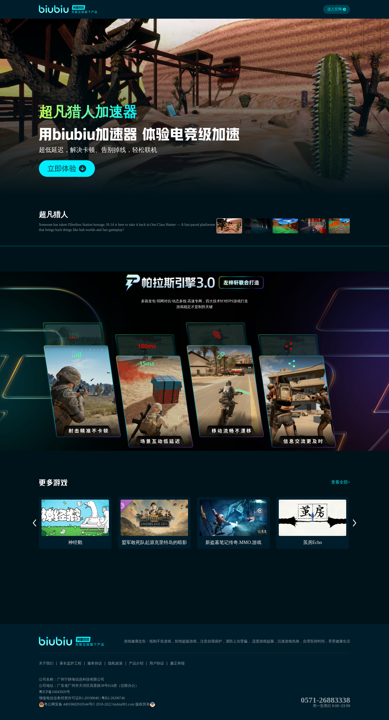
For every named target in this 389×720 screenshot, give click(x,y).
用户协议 (156, 663)
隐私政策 (115, 663)
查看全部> (340, 482)
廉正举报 (177, 663)
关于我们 (46, 663)
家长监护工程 (70, 663)
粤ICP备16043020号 (54, 692)
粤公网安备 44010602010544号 (65, 704)
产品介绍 (136, 663)
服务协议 (94, 663)
